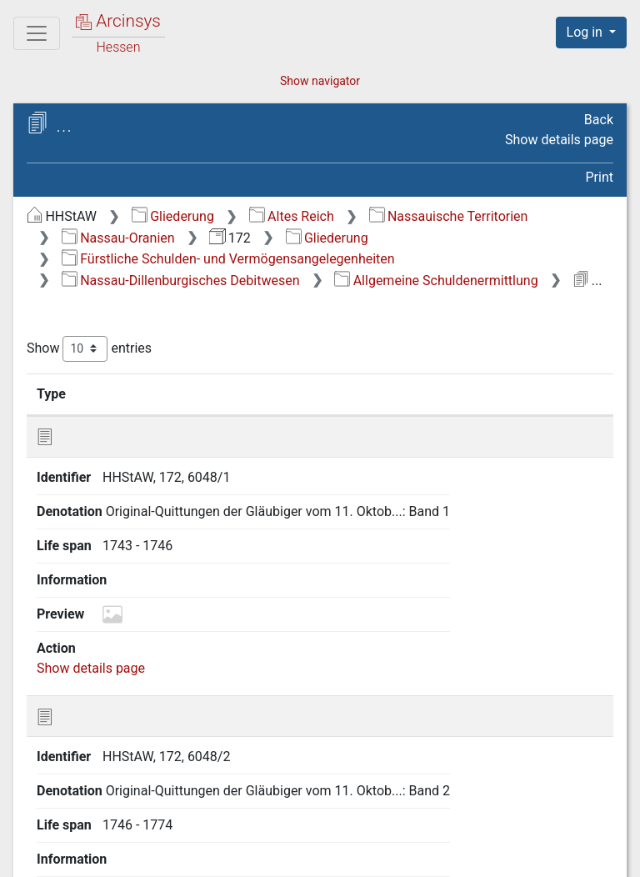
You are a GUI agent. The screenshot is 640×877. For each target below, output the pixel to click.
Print (599, 177)
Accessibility (496, 854)
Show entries (89, 349)
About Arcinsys (281, 854)
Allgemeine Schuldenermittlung (436, 280)
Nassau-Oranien (118, 238)
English (37, 842)
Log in (586, 32)
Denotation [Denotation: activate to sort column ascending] (244, 393)
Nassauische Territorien (448, 216)
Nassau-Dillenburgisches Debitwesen (181, 280)
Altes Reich (291, 216)
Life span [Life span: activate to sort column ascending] (368, 393)
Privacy (393, 854)
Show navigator (320, 81)
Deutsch (99, 842)
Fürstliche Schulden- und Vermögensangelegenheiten (228, 259)
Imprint (598, 854)
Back (598, 120)
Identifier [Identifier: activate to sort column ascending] (133, 393)
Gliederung (173, 216)
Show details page (559, 140)
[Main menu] (36, 33)
